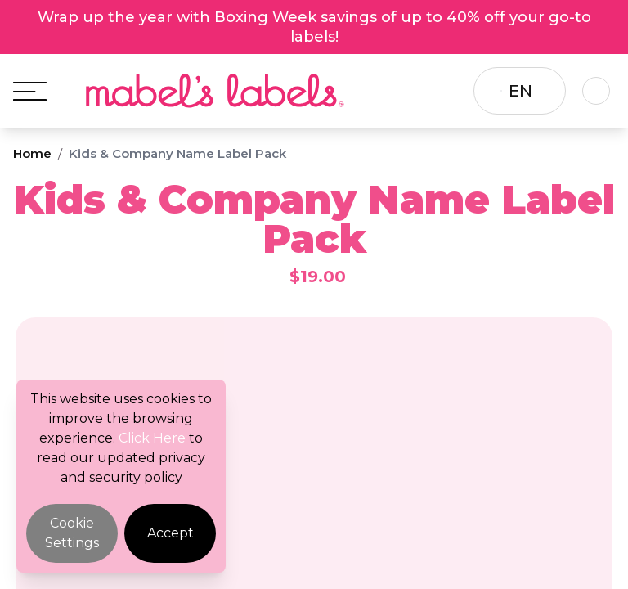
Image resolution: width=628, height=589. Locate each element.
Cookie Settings (72, 533)
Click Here (152, 438)
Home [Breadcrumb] (32, 153)
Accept (170, 533)
